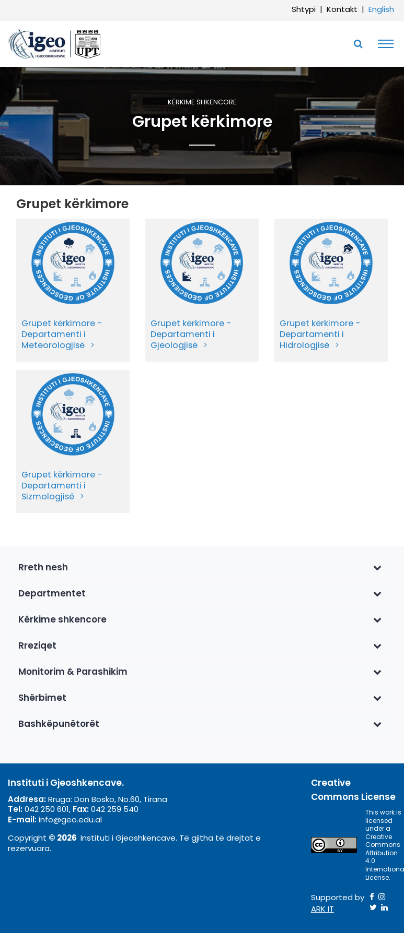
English (381, 9)
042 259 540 (114, 809)
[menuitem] (72, 290)
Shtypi (304, 9)
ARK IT (322, 908)
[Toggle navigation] (383, 43)
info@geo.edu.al (70, 819)
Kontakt (342, 9)
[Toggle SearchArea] (358, 43)
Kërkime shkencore (202, 102)
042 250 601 (47, 809)
